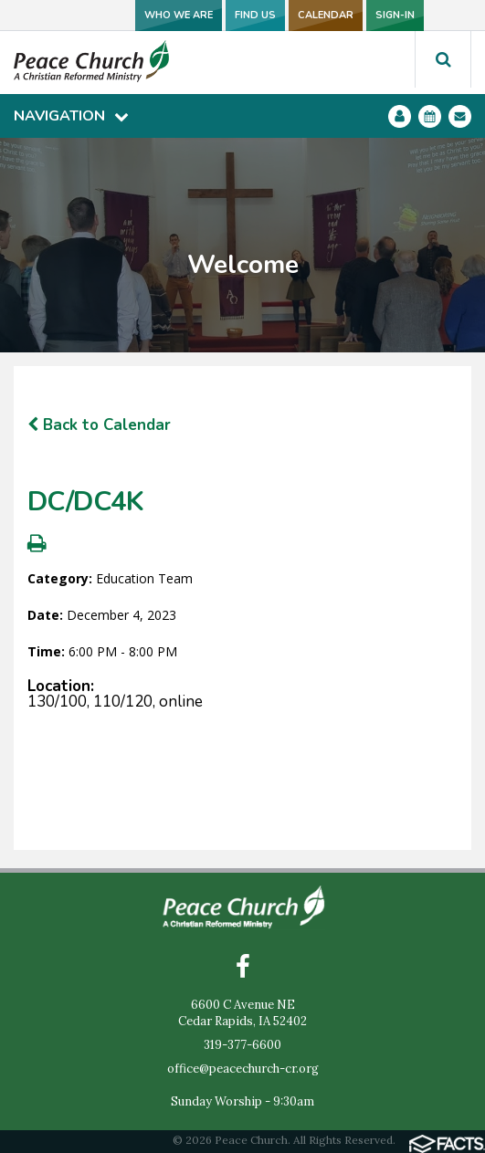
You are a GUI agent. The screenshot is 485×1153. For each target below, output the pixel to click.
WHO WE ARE (178, 15)
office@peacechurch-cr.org (243, 1068)
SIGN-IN (395, 15)
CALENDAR (325, 15)
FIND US (255, 15)
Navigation (71, 116)
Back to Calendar (99, 424)
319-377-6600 (242, 1045)
